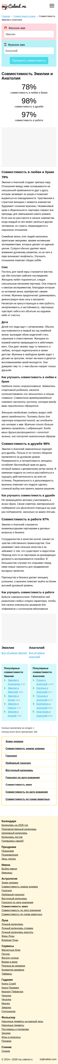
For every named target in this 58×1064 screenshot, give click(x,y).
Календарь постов (12, 837)
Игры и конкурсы (11, 1037)
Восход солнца (10, 958)
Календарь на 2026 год (15, 825)
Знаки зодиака (14, 741)
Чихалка (6, 995)
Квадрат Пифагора (12, 991)
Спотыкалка (8, 1011)
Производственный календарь (19, 829)
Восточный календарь (19, 770)
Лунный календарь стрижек (17, 928)
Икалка (6, 1003)
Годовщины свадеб (13, 841)
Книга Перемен (10, 987)
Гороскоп (11, 755)
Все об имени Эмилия (14, 653)
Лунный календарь (12, 924)
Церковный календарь (14, 833)
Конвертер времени (13, 969)
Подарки (6, 1041)
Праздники (8, 851)
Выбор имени (9, 868)
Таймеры (7, 974)
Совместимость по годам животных (28, 799)
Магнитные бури (11, 950)
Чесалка (6, 999)
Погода (6, 954)
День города (9, 859)
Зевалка (6, 1007)
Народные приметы (13, 1025)
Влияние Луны (10, 940)
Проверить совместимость (29, 60)
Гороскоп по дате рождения (23, 777)
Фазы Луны (8, 936)
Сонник (6, 1051)
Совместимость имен (19, 784)
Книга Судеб (9, 983)
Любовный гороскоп (18, 763)
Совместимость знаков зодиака (25, 748)
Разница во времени (13, 965)
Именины (7, 872)
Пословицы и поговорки (15, 1029)
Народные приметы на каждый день (22, 1021)
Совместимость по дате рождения (27, 792)
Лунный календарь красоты (17, 932)
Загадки (6, 1033)
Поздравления (10, 855)
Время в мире (9, 962)
